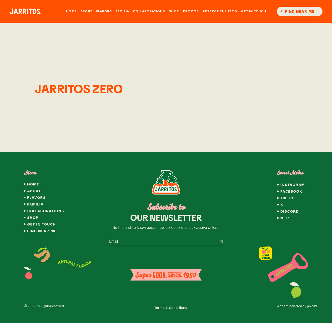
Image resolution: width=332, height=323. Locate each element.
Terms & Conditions (170, 308)
